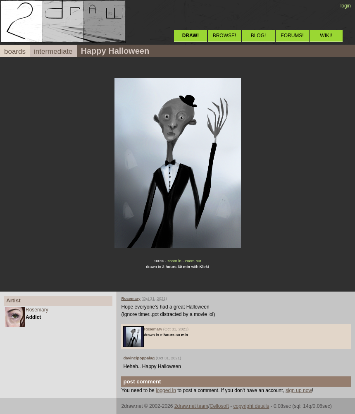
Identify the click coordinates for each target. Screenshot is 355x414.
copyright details (251, 406)
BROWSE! (224, 35)
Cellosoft (219, 406)
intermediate (53, 51)
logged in (166, 390)
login (346, 6)
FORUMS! (292, 35)
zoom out (193, 260)
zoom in (174, 260)
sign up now (299, 390)
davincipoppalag (139, 358)
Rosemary (37, 310)
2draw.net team (191, 406)
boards (15, 51)
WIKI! (326, 35)
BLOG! (258, 35)
